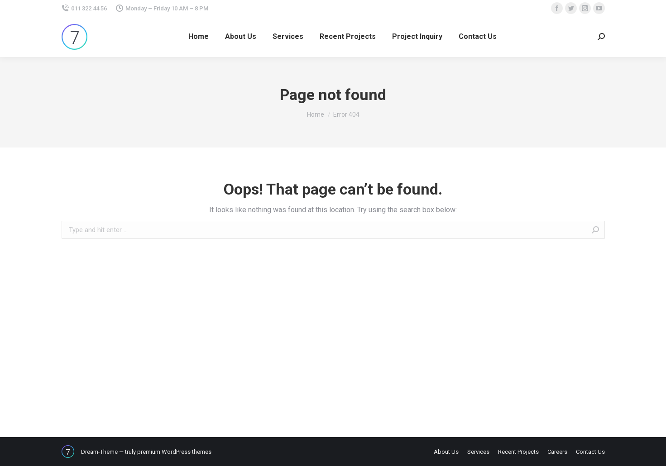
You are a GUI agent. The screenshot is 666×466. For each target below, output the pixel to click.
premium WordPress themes (174, 451)
